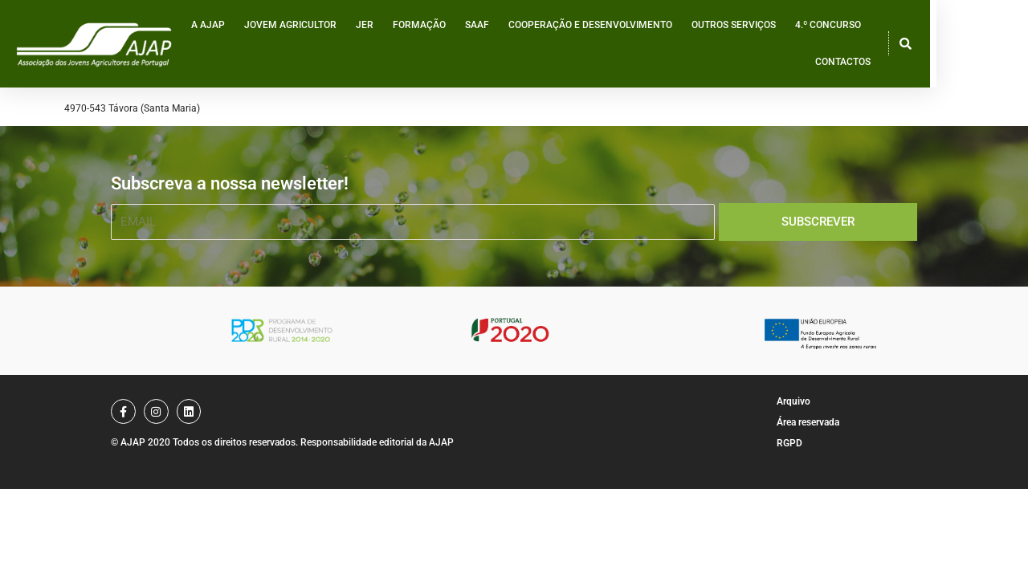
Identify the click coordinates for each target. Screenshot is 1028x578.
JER (385, 46)
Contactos (929, 46)
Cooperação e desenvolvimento (611, 46)
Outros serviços (754, 46)
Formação (440, 46)
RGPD (789, 443)
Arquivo (793, 401)
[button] (994, 47)
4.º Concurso (849, 46)
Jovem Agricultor (311, 46)
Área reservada (808, 422)
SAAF (498, 46)
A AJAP (229, 46)
